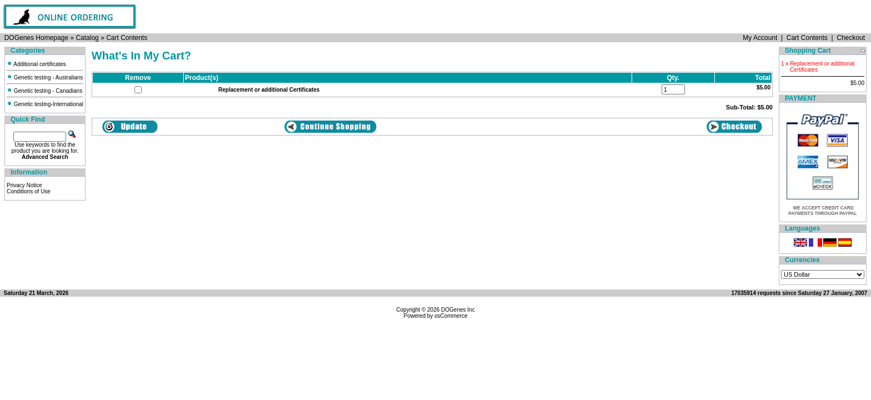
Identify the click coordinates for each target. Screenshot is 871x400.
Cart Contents (126, 38)
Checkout (851, 38)
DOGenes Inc (458, 310)
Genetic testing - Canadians (44, 91)
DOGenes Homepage (36, 38)
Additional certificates (36, 64)
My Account (760, 38)
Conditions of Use (29, 191)
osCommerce (450, 316)
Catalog (87, 38)
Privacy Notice (24, 185)
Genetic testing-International (45, 104)
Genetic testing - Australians (45, 77)
